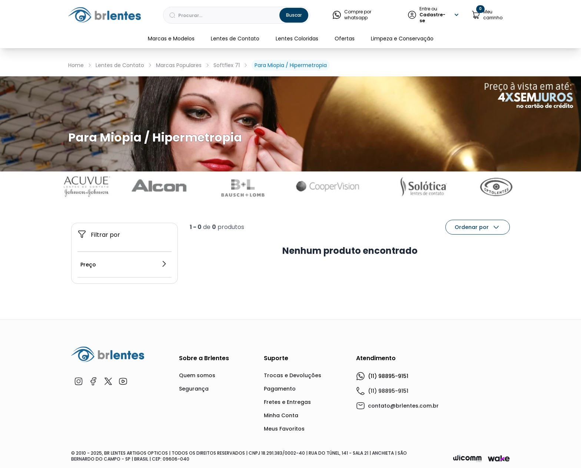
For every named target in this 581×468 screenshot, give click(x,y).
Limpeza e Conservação (402, 38)
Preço (123, 264)
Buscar (294, 15)
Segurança (194, 388)
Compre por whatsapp (351, 15)
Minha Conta (281, 415)
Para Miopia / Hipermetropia (291, 65)
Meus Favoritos (284, 428)
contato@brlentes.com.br (403, 405)
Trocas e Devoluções (292, 375)
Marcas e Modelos (171, 38)
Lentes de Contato (235, 38)
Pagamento (280, 388)
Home (76, 65)
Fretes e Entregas (287, 402)
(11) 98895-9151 (382, 376)
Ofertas (345, 38)
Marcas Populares (179, 65)
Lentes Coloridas (297, 38)
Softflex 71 (226, 65)
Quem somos (197, 375)
